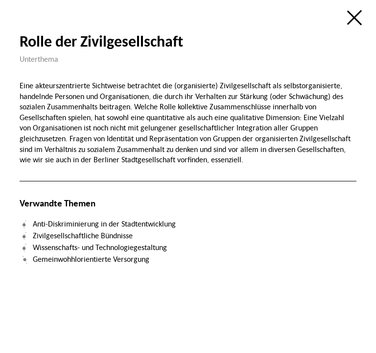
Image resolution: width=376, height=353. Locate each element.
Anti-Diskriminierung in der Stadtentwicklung (104, 223)
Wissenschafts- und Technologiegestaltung (100, 247)
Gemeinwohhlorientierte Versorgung (91, 259)
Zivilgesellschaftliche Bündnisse (83, 235)
